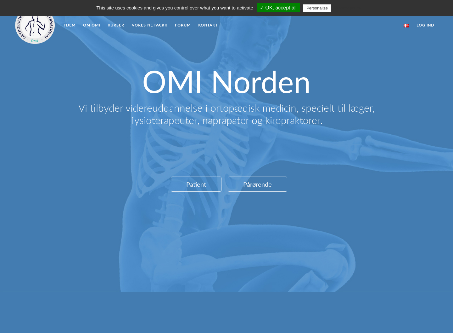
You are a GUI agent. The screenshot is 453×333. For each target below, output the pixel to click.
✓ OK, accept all (278, 7)
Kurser (116, 25)
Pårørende (257, 184)
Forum (183, 25)
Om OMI (91, 25)
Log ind (425, 25)
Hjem (70, 25)
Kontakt (208, 25)
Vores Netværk (149, 25)
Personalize (317, 8)
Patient (196, 184)
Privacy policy (347, 7)
